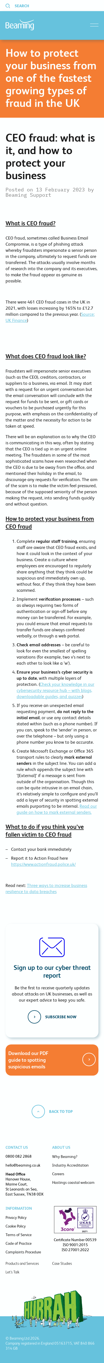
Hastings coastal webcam (73, 1182)
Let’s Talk (12, 1272)
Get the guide (89, 1059)
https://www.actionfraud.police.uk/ (43, 864)
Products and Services (22, 1263)
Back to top (61, 1111)
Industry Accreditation (70, 1165)
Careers (58, 1174)
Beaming (20, 24)
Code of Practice (19, 1243)
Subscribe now (61, 1017)
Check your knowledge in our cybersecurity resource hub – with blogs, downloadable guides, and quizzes (55, 690)
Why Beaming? (64, 1156)
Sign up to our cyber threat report (52, 971)
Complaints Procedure (23, 1252)
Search (22, 6)
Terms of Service (19, 1235)
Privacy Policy (16, 1217)
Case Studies (62, 1263)
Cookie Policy (16, 1226)
